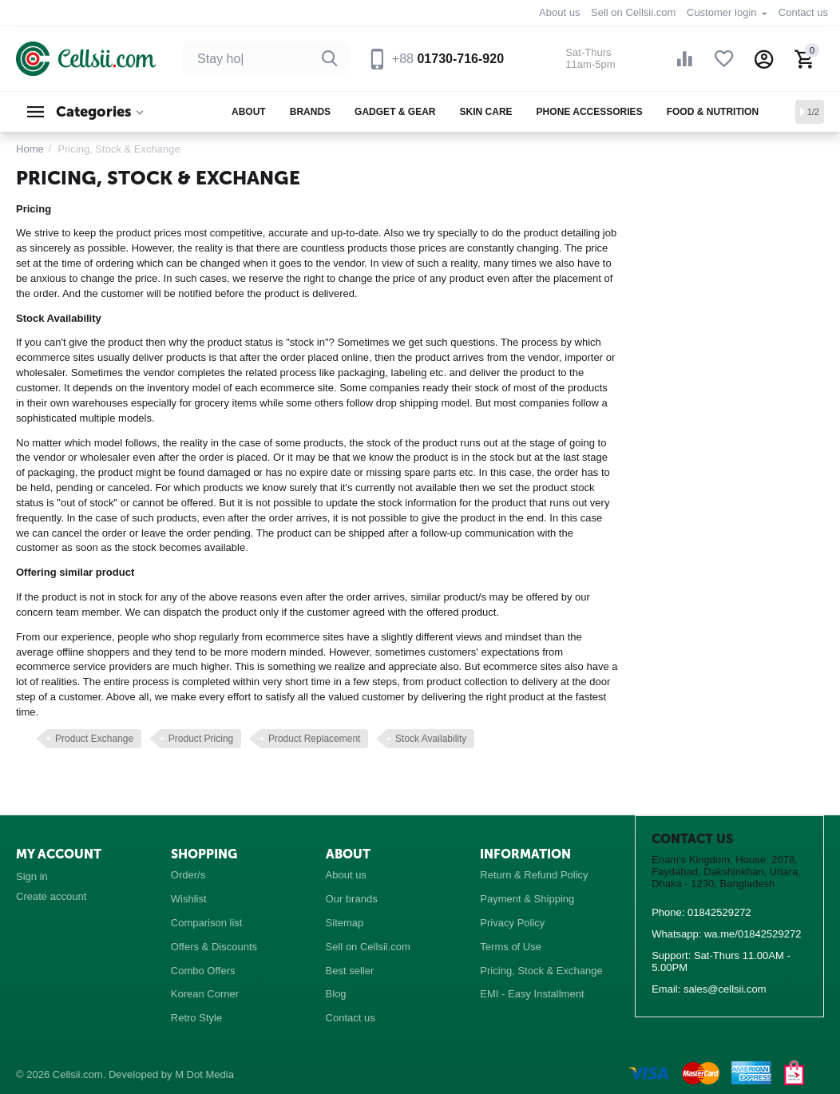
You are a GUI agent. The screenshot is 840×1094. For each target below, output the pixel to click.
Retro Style (196, 1018)
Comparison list (207, 923)
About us (559, 12)
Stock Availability (430, 738)
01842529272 (719, 912)
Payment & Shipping (527, 899)
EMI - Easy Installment (532, 994)
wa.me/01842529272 (753, 934)
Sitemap (345, 923)
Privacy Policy (512, 923)
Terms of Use (510, 947)
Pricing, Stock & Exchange (541, 971)
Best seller (350, 971)
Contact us (803, 12)
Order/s (188, 875)
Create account (51, 896)
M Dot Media (204, 1074)
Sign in (32, 876)
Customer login (723, 12)
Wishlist (189, 899)
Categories (93, 112)
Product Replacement (314, 738)
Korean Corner (205, 994)
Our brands (352, 899)
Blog (336, 994)
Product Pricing (200, 738)
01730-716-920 (448, 58)
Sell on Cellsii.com (633, 12)
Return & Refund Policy (534, 875)
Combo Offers (203, 971)
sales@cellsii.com (725, 989)
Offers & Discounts (214, 947)
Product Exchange (94, 738)
